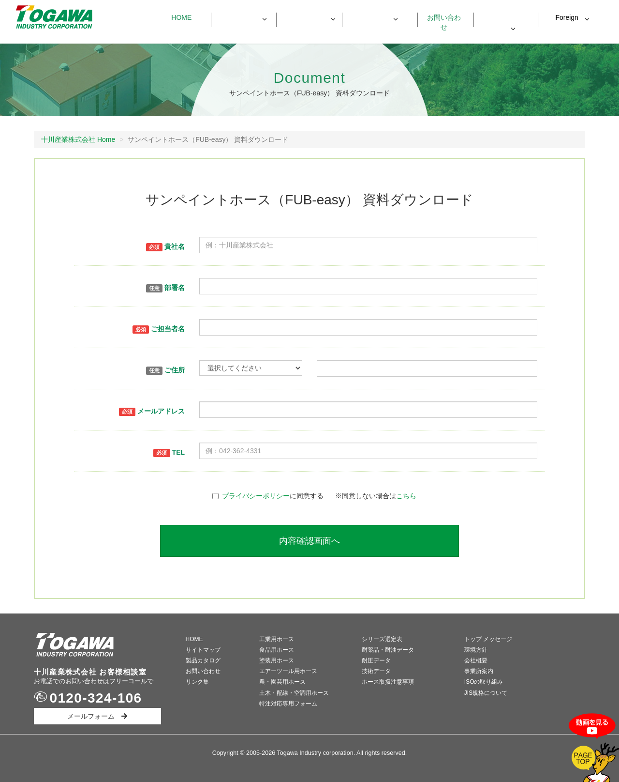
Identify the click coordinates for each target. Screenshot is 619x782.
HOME (194, 639)
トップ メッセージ (488, 639)
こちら (406, 496)
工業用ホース (276, 639)
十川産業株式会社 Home (78, 139)
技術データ (376, 671)
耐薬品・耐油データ (388, 649)
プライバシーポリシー (256, 496)
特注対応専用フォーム (288, 703)
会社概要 (475, 660)
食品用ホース (276, 649)
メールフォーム (97, 716)
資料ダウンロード (506, 17)
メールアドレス (152, 411)
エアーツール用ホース (288, 671)
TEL (169, 452)
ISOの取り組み (483, 681)
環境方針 (475, 649)
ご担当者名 (159, 329)
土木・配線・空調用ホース (294, 693)
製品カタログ (203, 660)
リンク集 (197, 681)
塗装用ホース (276, 660)
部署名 (165, 288)
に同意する (268, 496)
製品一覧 (238, 17)
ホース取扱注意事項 (388, 681)
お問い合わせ (440, 17)
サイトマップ (203, 649)
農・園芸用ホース (282, 681)
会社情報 (369, 17)
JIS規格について (485, 693)
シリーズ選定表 (382, 639)
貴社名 (165, 247)
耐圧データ (376, 660)
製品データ (304, 17)
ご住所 (165, 370)
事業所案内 (478, 671)
